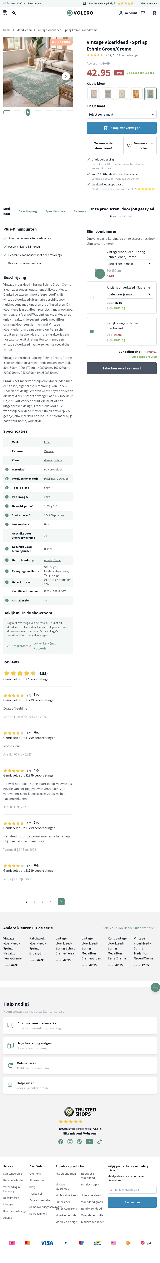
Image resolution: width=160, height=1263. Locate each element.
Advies (7, 1218)
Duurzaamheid (38, 1213)
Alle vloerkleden (66, 1173)
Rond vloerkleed (91, 1208)
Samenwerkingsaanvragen (45, 1207)
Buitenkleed (63, 1202)
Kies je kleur (96, 83)
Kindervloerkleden (92, 1222)
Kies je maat (96, 106)
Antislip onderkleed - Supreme (128, 287)
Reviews (80, 211)
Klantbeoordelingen (15, 1211)
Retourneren (11, 1198)
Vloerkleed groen (92, 1202)
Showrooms (36, 1180)
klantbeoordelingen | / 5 (80, 1119)
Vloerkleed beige (66, 1222)
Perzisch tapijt (90, 1184)
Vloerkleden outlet (92, 1215)
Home (7, 30)
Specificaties (55, 211)
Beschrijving (28, 211)
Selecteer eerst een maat (121, 368)
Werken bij (35, 1193)
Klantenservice (149, 3)
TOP (155, 987)
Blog (32, 1187)
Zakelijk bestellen (40, 1200)
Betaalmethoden (13, 1180)
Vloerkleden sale (66, 1215)
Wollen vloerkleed (67, 1195)
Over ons (35, 1173)
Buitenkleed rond (66, 1208)
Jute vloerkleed (91, 1195)
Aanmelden (132, 1202)
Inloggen (8, 1204)
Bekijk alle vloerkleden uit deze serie (129, 928)
